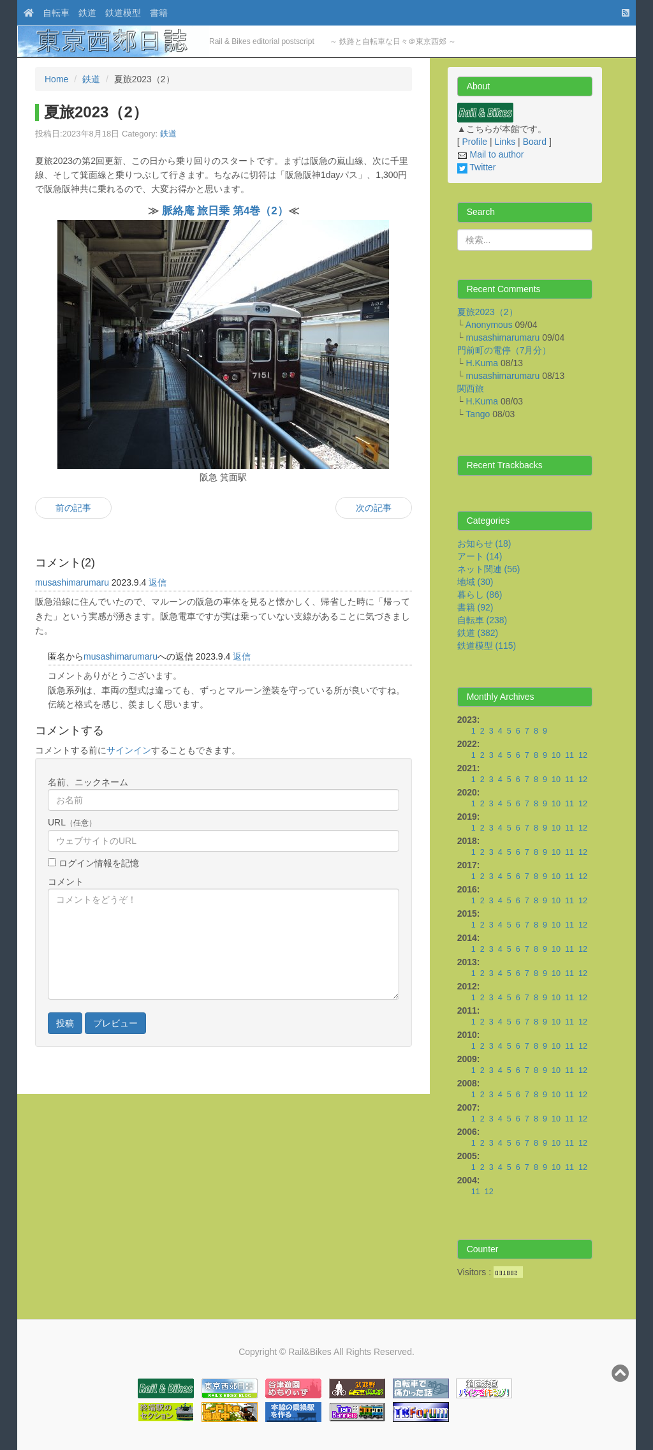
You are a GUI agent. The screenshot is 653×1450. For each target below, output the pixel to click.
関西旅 (470, 388)
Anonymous (489, 325)
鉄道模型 (123, 13)
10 (556, 755)
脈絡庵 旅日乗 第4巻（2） (225, 211)
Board (535, 142)
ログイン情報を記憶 (97, 863)
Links (505, 142)
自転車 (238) (482, 620)
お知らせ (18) (484, 543)
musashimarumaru (72, 582)
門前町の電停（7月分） (504, 350)
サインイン (128, 750)
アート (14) (480, 556)
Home (56, 79)
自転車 (56, 13)
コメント (66, 882)
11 (569, 755)
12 (582, 755)
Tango (478, 414)
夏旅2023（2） (487, 312)
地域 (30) (475, 582)
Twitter (476, 167)
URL (72, 822)
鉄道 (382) (478, 633)
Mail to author (490, 154)
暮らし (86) (480, 594)
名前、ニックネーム (88, 782)
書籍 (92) (475, 607)
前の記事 (73, 508)
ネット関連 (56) (488, 569)
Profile (474, 142)
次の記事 (374, 508)
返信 (157, 582)
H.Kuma (482, 363)
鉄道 (87, 13)
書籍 (159, 13)
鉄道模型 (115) (487, 645)
